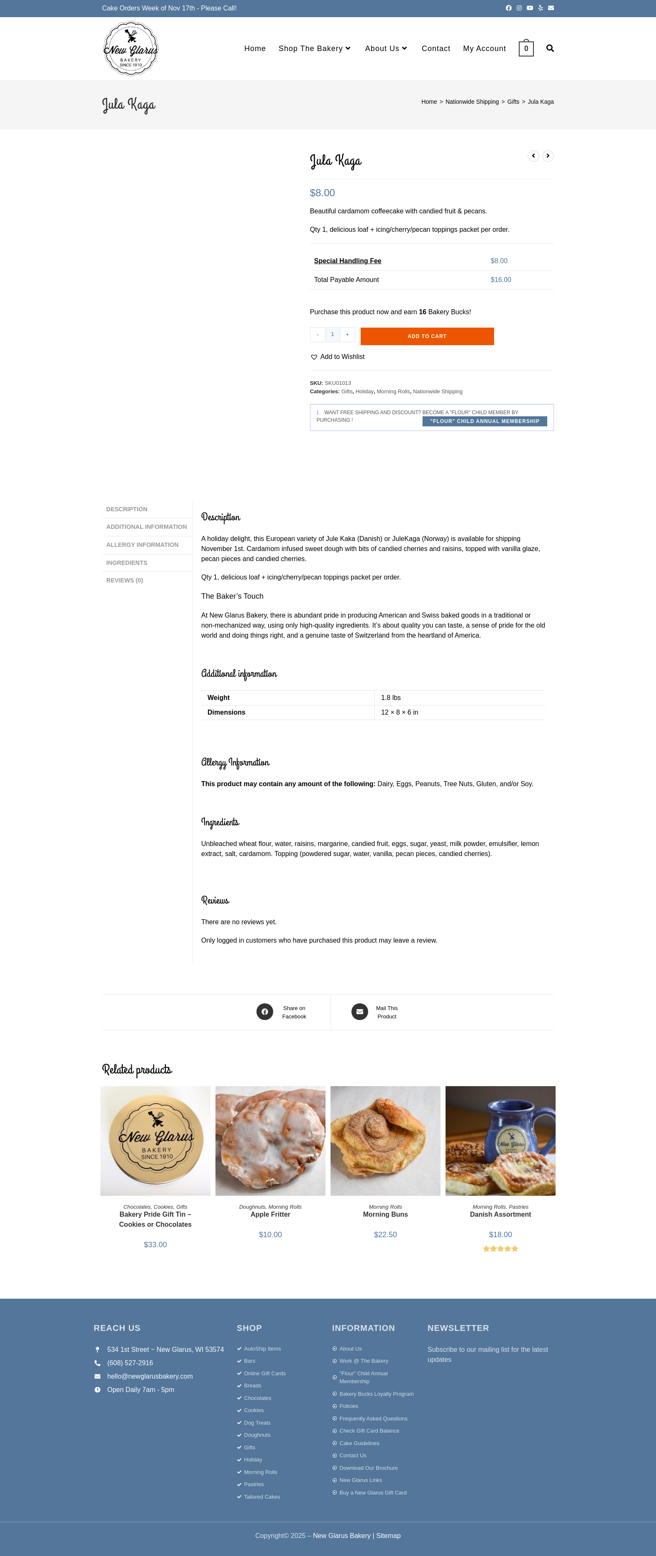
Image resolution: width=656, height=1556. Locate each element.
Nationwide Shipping (472, 101)
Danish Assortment (500, 1212)
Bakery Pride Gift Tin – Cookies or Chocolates (155, 1217)
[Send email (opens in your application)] (550, 8)
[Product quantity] (332, 334)
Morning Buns (385, 1212)
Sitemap (388, 1534)
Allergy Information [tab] (142, 542)
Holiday (365, 391)
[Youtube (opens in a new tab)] (530, 8)
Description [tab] (126, 508)
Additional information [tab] (146, 525)
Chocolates (137, 1205)
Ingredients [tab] (126, 559)
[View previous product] (533, 156)
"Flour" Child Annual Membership (485, 421)
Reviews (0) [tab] (124, 576)
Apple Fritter (270, 1212)
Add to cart (426, 336)
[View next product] (548, 156)
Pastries (518, 1205)
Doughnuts (252, 1205)
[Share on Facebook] (283, 1011)
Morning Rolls (393, 391)
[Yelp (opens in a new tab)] (541, 8)
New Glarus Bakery (342, 1534)
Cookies (163, 1205)
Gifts (513, 101)
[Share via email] (375, 1011)
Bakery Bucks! (449, 311)
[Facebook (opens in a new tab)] (508, 8)
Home (429, 101)
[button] (337, 357)
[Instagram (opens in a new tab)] (519, 8)
